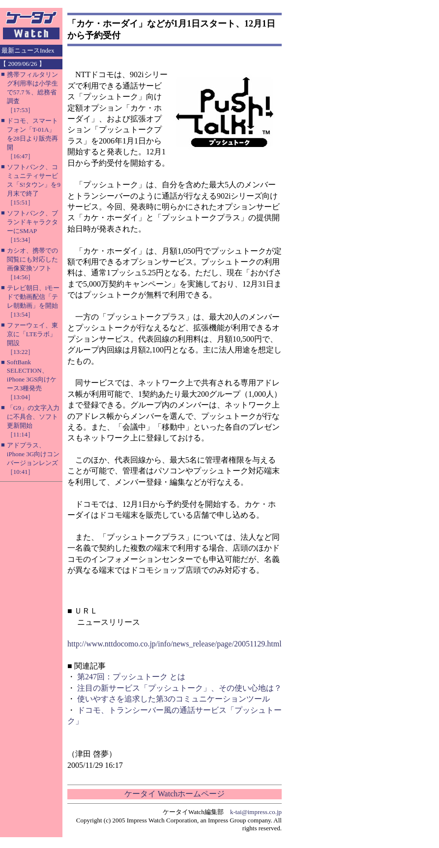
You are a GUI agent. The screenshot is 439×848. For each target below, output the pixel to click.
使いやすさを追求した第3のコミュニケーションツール (173, 699)
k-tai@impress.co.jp (256, 812)
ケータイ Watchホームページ (174, 794)
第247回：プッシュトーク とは (131, 677)
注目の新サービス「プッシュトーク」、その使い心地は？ (179, 688)
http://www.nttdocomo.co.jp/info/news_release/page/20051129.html (174, 644)
